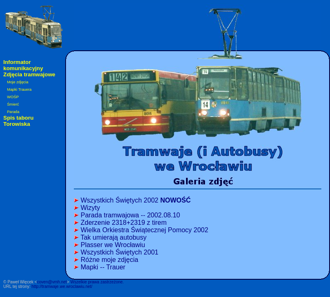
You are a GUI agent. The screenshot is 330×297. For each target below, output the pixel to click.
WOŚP (13, 97)
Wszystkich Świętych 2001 (119, 252)
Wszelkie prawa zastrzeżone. (97, 282)
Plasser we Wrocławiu (112, 244)
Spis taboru (18, 118)
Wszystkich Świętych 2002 (135, 200)
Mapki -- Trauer (102, 267)
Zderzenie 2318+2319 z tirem (123, 222)
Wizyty (90, 207)
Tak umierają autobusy (113, 237)
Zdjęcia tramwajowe (29, 74)
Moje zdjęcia (17, 82)
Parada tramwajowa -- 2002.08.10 (130, 215)
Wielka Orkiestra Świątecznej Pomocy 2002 (144, 229)
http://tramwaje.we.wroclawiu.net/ (62, 286)
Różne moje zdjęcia (109, 259)
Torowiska (16, 124)
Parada (13, 112)
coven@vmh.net (52, 282)
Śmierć (13, 104)
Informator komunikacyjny (23, 65)
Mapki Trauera (19, 89)
